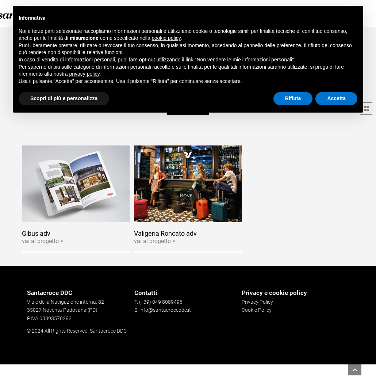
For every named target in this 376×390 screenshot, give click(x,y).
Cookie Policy (257, 310)
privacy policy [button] (84, 74)
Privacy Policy (257, 302)
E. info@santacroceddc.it (162, 310)
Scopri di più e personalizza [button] (63, 98)
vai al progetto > (42, 241)
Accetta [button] (336, 98)
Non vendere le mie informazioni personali (244, 60)
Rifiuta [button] (293, 98)
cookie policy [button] (166, 38)
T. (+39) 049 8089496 (158, 302)
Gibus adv (36, 233)
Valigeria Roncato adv (165, 233)
